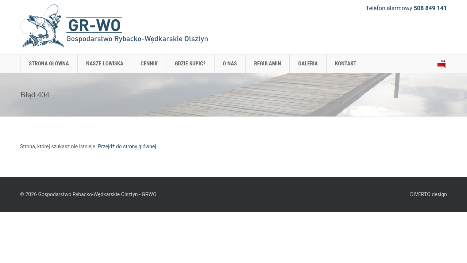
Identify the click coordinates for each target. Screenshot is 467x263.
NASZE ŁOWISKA (104, 63)
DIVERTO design (428, 194)
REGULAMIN (267, 63)
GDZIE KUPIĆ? (190, 63)
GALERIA (308, 63)
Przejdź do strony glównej (127, 146)
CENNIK (149, 63)
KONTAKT (345, 63)
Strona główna (49, 63)
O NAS (230, 63)
